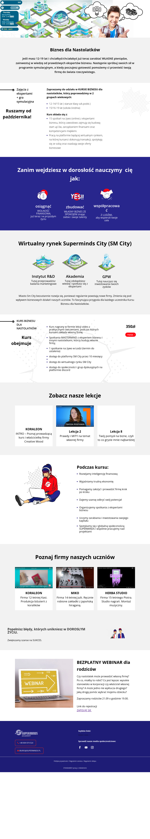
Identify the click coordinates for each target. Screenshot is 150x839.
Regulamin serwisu (76, 769)
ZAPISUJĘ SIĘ (84, 710)
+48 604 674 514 (26, 751)
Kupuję (130, 335)
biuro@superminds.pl (30, 759)
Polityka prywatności (61, 769)
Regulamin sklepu (90, 769)
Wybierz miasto (83, 735)
